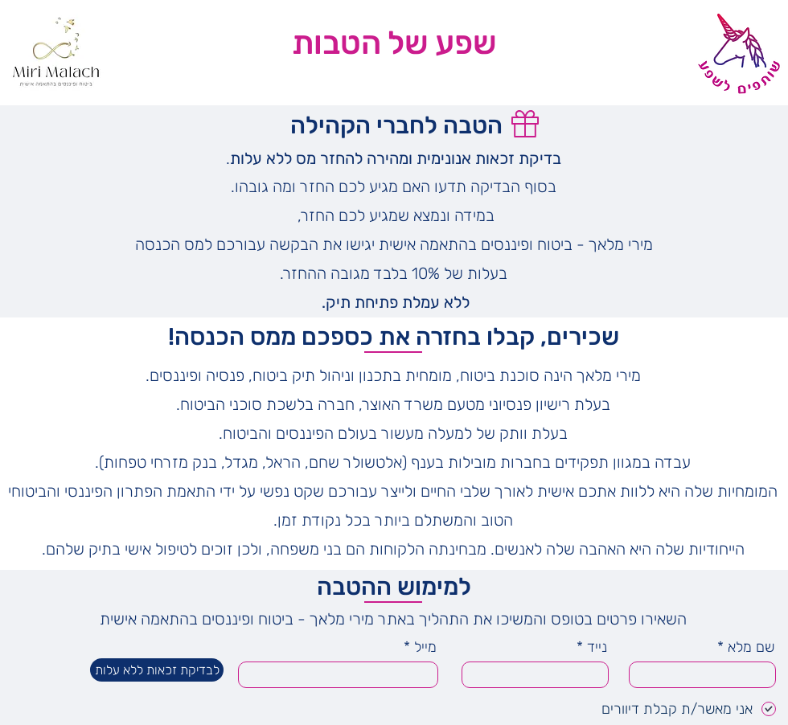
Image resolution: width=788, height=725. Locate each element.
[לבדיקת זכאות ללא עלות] (157, 670)
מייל (425, 647)
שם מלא (751, 647)
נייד (597, 647)
